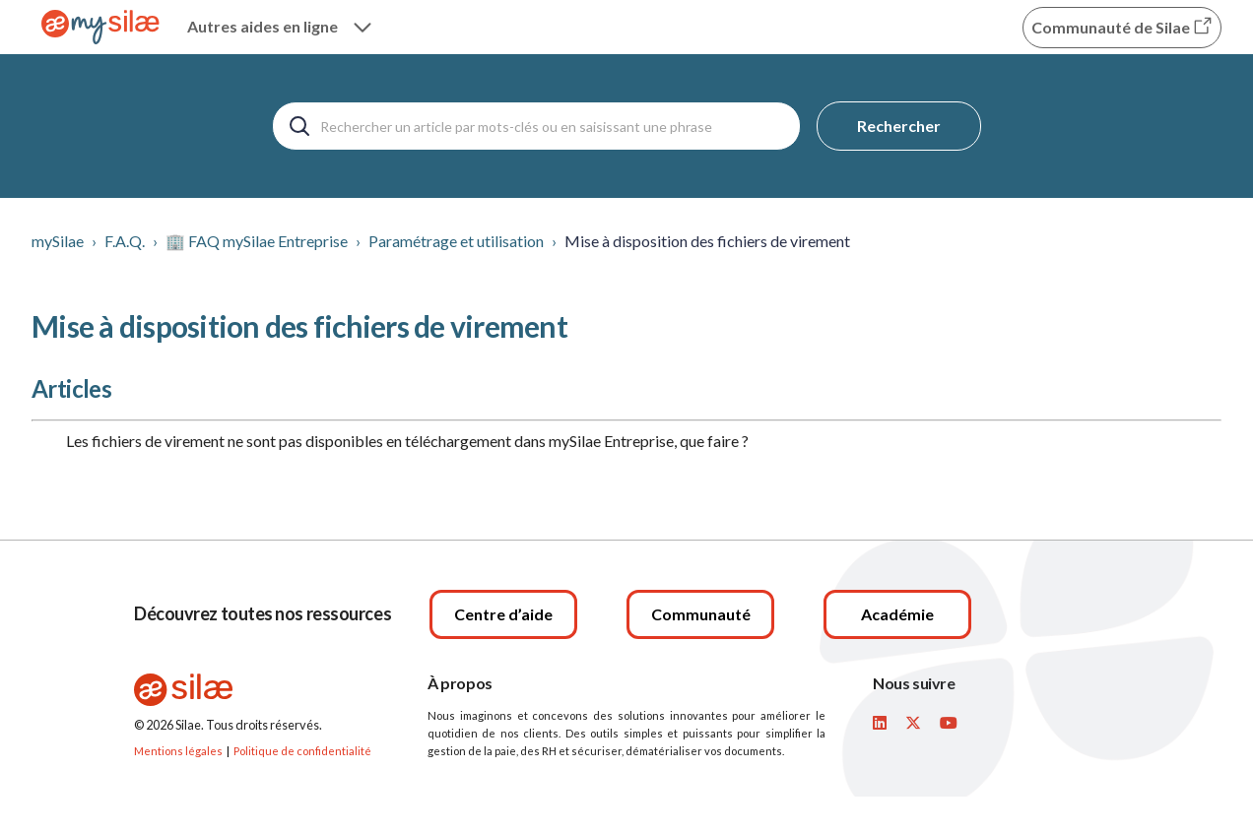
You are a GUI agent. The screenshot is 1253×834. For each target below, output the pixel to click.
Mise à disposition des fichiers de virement (707, 240)
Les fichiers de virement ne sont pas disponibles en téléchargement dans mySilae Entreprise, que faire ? (407, 440)
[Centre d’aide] (503, 614)
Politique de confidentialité (302, 750)
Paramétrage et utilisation (456, 240)
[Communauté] (700, 614)
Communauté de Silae (1122, 26)
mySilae (58, 240)
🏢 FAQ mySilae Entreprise (256, 240)
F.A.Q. (124, 240)
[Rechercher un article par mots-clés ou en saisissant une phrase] (536, 126)
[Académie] (897, 614)
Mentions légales (178, 750)
